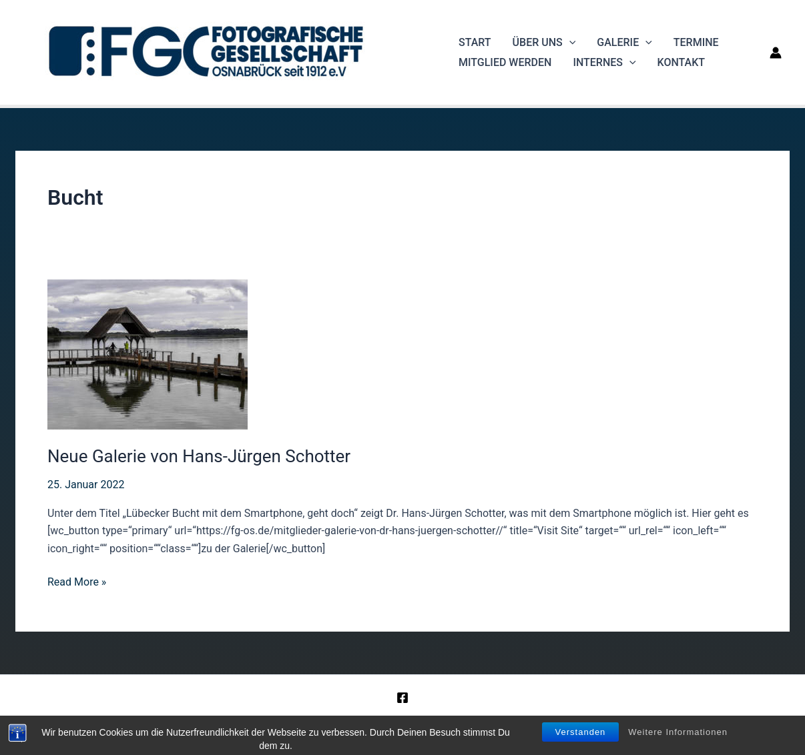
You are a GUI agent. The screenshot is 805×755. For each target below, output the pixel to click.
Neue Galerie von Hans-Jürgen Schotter (198, 456)
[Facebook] (402, 698)
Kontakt (681, 62)
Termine (696, 42)
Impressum (415, 721)
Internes (604, 63)
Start (475, 42)
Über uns (544, 43)
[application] (569, 43)
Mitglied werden (505, 62)
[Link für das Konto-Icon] (776, 53)
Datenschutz (479, 721)
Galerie (624, 43)
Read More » (76, 582)
